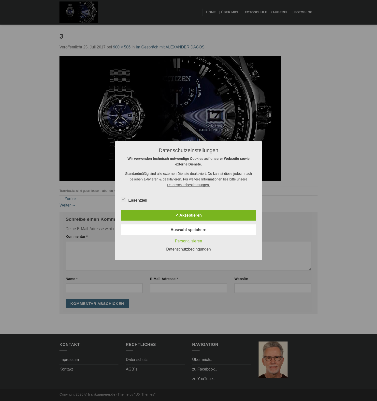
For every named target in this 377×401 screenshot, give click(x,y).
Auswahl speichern (188, 229)
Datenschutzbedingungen (188, 249)
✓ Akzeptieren (188, 215)
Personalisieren (188, 241)
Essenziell (134, 199)
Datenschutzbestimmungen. (188, 185)
